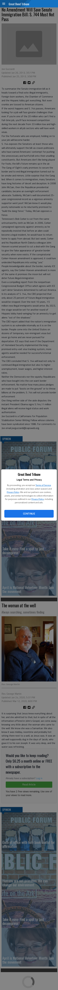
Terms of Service (43, 485)
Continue (29, 513)
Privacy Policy (13, 492)
